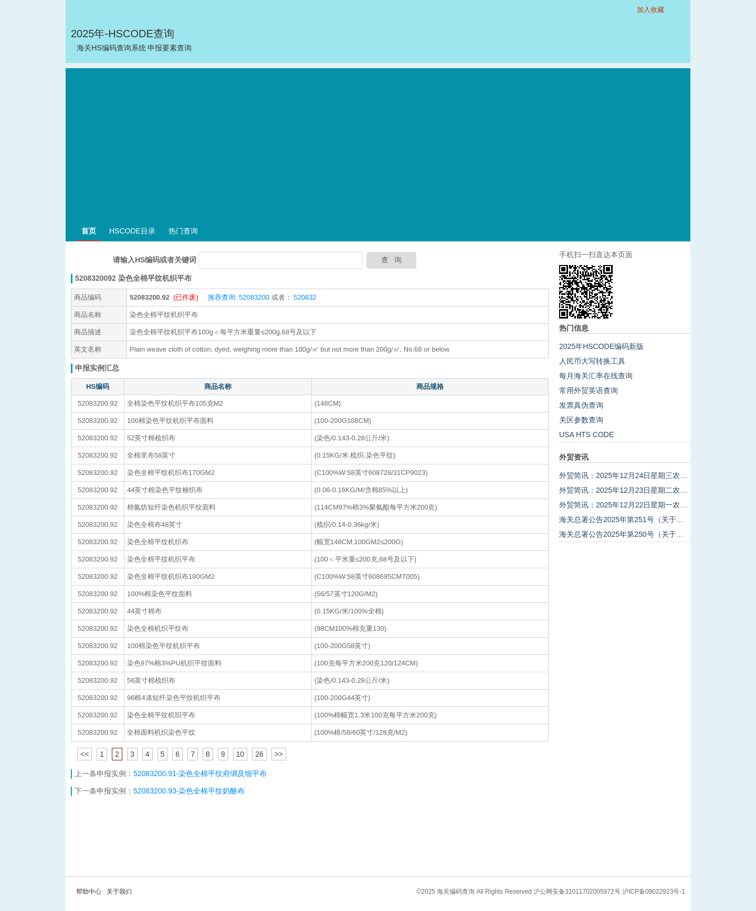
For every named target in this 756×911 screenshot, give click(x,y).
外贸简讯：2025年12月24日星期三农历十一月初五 (641, 475)
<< (84, 754)
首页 (88, 231)
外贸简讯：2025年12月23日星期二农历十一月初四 (641, 490)
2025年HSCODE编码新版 (601, 346)
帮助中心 (88, 891)
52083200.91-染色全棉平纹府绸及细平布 (200, 773)
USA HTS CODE (586, 434)
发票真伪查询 (581, 405)
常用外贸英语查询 (588, 390)
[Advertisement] (378, 141)
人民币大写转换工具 (592, 361)
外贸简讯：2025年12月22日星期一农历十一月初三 (641, 505)
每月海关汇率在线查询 (596, 376)
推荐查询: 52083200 (238, 297)
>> (279, 754)
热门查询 (183, 231)
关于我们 (119, 891)
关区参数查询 (581, 420)
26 (259, 754)
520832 (304, 297)
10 (240, 754)
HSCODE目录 (132, 231)
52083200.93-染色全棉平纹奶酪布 (189, 791)
